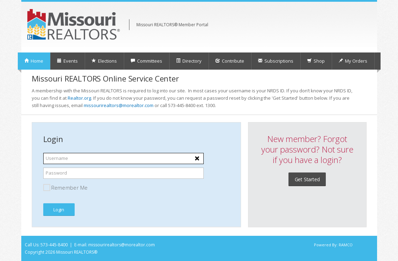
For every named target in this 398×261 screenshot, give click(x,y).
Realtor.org (79, 98)
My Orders (352, 61)
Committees (146, 61)
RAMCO (346, 244)
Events (67, 61)
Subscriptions (275, 61)
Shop (316, 61)
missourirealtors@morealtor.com (118, 105)
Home (33, 61)
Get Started (307, 179)
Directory (189, 61)
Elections (104, 61)
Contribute (229, 61)
